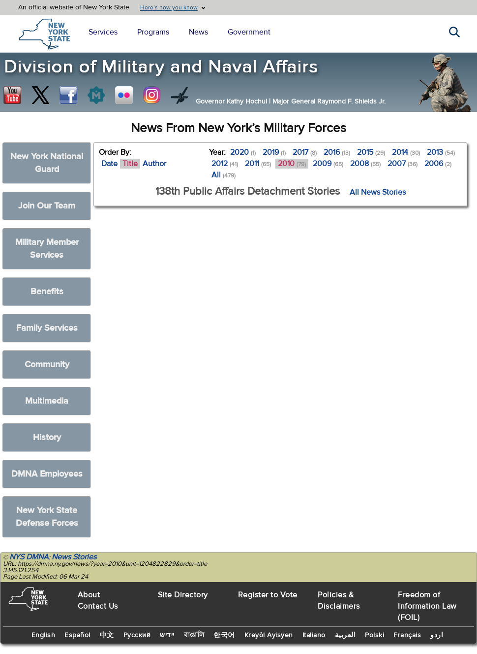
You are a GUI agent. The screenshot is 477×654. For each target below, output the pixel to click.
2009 (328, 164)
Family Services (47, 328)
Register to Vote (268, 595)
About (89, 595)
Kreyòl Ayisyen (268, 635)
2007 (402, 164)
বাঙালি (194, 635)
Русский (137, 635)
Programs (153, 32)
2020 (243, 152)
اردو (436, 635)
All (223, 175)
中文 (107, 635)
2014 (406, 152)
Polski (374, 635)
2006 (437, 164)
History (47, 437)
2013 (441, 152)
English (43, 635)
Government (249, 32)
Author (154, 164)
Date (109, 164)
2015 (371, 152)
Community (47, 364)
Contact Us (98, 606)
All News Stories (378, 192)
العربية (345, 635)
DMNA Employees (47, 474)
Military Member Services (47, 249)
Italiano (314, 635)
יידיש (167, 635)
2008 (365, 164)
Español (77, 635)
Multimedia (46, 401)
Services (103, 32)
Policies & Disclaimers (339, 600)
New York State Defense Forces (47, 517)
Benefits (46, 291)
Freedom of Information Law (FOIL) (427, 606)
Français (407, 635)
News (198, 32)
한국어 (224, 635)
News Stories (74, 557)
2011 (258, 164)
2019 (274, 152)
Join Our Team (46, 205)
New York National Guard (46, 163)
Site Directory (183, 595)
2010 (292, 164)
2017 (305, 152)
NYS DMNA (29, 557)
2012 (224, 164)
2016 (337, 152)
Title (130, 164)
